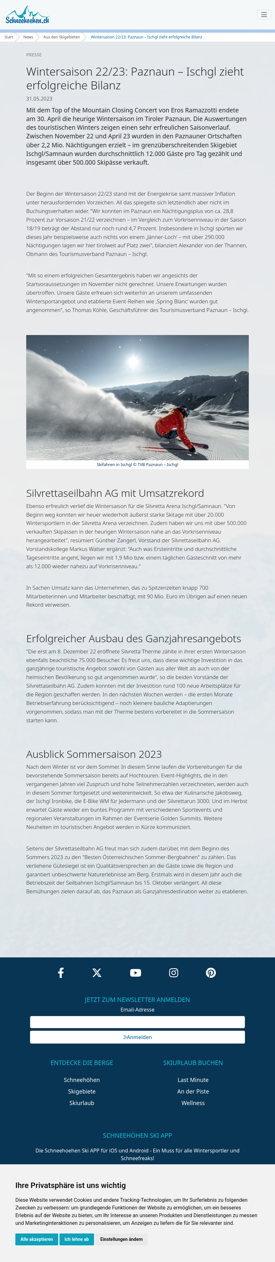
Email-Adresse (137, 1009)
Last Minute (193, 1080)
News (28, 37)
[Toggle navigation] (264, 15)
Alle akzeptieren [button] (36, 1239)
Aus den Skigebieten (61, 37)
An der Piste (193, 1091)
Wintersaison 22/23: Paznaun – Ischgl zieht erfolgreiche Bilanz (146, 37)
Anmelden (137, 1037)
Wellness (193, 1103)
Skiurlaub (81, 1103)
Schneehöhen (82, 1080)
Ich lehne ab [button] (77, 1239)
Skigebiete (82, 1091)
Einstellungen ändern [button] (121, 1239)
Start (8, 37)
